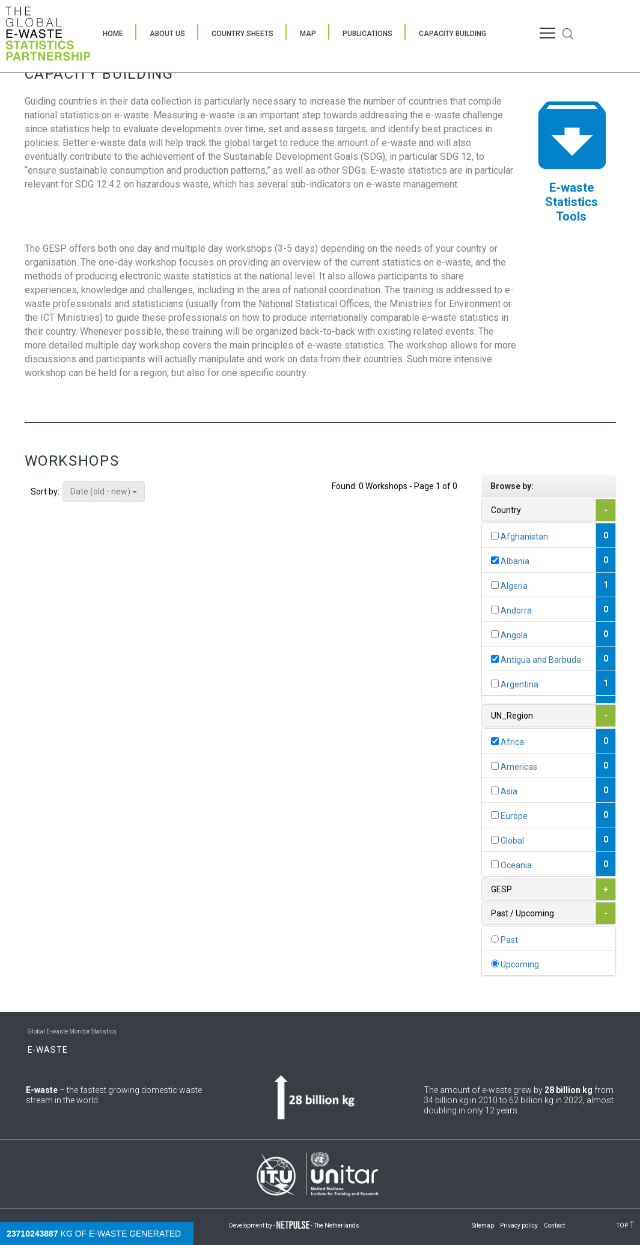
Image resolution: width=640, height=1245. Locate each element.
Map (308, 33)
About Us (167, 33)
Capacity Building (452, 33)
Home (113, 33)
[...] (495, 536)
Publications (367, 33)
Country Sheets (242, 33)
